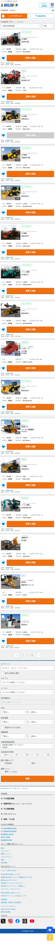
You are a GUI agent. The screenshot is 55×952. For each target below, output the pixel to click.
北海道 (26, 766)
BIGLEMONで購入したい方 (10, 893)
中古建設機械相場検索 (9, 847)
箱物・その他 (9, 838)
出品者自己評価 (7, 771)
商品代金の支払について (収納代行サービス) (16, 896)
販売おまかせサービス (9, 899)
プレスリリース (6, 875)
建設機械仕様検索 (7, 853)
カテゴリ (4, 697)
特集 (2, 878)
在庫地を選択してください (26, 763)
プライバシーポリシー (9, 925)
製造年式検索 (5, 856)
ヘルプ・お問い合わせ (9, 889)
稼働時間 (4, 751)
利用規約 (4, 918)
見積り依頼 (30, 65)
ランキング (5, 870)
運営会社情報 (5, 930)
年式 (2, 727)
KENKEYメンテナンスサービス (12, 902)
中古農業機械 (9, 827)
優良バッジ (5, 787)
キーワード (5, 683)
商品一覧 (16, 807)
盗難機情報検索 (6, 859)
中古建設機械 (9, 817)
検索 (27, 797)
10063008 (8, 70)
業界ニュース (5, 872)
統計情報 (4, 881)
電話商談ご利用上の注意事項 (11, 921)
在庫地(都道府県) (8, 761)
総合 (2, 867)
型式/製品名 (5, 717)
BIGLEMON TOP (6, 807)
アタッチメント (10, 833)
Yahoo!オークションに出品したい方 (13, 914)
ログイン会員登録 (44, 5)
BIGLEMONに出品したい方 (10, 911)
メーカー (4, 707)
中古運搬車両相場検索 (9, 850)
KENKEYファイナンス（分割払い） (13, 905)
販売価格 (4, 737)
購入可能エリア (7, 779)
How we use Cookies (8, 928)
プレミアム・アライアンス (10, 907)
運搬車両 (18, 822)
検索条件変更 (40, 23)
